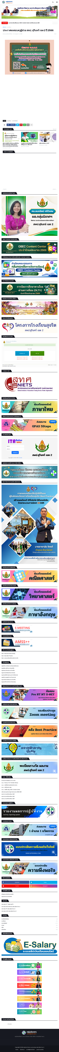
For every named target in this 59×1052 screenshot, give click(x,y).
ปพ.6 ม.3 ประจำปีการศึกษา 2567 (8, 798)
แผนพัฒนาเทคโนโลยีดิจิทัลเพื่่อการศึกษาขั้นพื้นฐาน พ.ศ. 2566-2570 (29, 144)
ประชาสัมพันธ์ (14, 120)
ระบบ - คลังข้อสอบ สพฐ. (7, 787)
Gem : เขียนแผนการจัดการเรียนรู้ (8, 653)
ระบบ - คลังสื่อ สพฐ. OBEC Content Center (11, 789)
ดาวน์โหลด (9, 27)
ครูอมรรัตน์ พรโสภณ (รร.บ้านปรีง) (9, 679)
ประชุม (29, 925)
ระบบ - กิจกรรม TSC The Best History (10, 783)
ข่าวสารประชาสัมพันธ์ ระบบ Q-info (8, 780)
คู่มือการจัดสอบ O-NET (44, 143)
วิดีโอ (29, 927)
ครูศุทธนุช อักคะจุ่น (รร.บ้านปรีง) (8, 670)
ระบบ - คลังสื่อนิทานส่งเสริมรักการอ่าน (9, 785)
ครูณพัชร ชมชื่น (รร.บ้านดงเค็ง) (8, 668)
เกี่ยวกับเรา (22, 1049)
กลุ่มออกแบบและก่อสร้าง (7, 896)
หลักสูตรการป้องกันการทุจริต (7, 894)
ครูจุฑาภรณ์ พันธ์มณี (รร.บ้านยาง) (8, 673)
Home (16, 1049)
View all (54, 129)
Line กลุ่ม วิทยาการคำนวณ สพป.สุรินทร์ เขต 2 (11, 906)
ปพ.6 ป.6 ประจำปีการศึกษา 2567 (8, 796)
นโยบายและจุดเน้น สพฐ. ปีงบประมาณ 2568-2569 (11, 792)
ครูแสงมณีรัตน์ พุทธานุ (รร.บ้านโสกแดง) (10, 675)
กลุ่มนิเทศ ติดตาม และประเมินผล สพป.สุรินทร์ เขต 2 (33, 1047)
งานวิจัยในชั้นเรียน (29, 919)
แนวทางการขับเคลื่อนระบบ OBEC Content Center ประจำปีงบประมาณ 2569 (23, 23)
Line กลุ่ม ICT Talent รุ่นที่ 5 (7, 904)
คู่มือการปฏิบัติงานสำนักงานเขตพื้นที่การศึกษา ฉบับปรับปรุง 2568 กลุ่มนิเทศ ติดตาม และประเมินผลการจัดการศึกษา (11, 145)
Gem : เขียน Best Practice (7, 656)
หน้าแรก (4, 27)
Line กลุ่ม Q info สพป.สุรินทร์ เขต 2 (9, 911)
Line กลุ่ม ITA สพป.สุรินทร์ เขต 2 (8, 909)
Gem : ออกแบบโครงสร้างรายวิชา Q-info (10, 658)
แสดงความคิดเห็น (40, 1049)
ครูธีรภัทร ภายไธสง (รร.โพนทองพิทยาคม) (10, 666)
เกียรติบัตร (29, 929)
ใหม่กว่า (5, 189)
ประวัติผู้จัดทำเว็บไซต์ (30, 1049)
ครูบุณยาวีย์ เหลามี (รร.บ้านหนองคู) (9, 682)
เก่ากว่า (54, 189)
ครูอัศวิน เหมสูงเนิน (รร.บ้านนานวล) (9, 677)
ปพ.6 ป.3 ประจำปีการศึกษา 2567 (8, 794)
